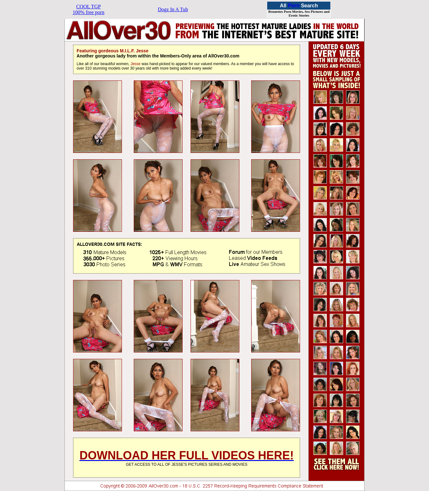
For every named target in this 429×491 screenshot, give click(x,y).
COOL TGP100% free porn (88, 9)
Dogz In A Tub (173, 9)
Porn (293, 5)
